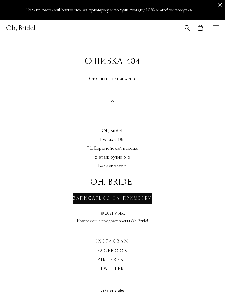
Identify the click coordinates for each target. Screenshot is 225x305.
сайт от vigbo (112, 290)
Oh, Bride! (20, 27)
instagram (112, 241)
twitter (113, 268)
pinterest (112, 259)
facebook (112, 250)
